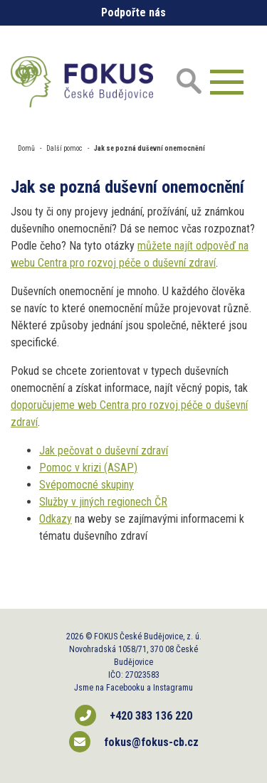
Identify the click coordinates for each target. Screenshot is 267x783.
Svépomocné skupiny (86, 484)
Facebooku (125, 688)
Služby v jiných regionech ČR (103, 501)
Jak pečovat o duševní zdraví (103, 450)
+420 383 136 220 (133, 715)
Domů (26, 148)
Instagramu (173, 688)
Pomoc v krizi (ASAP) (88, 467)
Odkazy (55, 519)
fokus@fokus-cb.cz (134, 741)
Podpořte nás (133, 12)
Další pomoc (64, 148)
